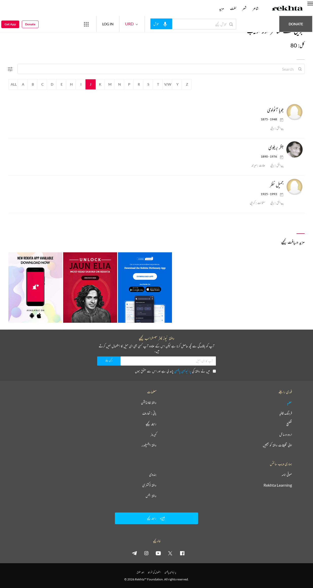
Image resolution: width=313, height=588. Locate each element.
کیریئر (153, 434)
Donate (296, 24)
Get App (10, 24)
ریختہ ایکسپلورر (149, 445)
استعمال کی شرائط (154, 572)
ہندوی (152, 474)
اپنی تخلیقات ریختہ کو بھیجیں (277, 445)
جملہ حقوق (140, 572)
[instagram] (146, 553)
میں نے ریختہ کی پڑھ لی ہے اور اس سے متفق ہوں (175, 371)
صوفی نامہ (287, 474)
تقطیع (289, 424)
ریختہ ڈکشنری (149, 485)
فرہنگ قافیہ (285, 413)
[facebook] (182, 553)
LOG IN (108, 24)
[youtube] (158, 553)
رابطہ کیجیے (151, 424)
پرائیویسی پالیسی (182, 371)
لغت (233, 8)
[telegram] (134, 553)
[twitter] (170, 553)
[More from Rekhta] (86, 24)
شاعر (255, 8)
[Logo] (287, 9)
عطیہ (289, 403)
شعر (244, 8)
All (14, 84)
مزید (221, 8)
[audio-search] (161, 23)
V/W (167, 84)
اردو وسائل (285, 434)
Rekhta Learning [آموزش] (278, 485)
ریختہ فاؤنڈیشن (148, 403)
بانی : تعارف (149, 413)
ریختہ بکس (151, 496)
